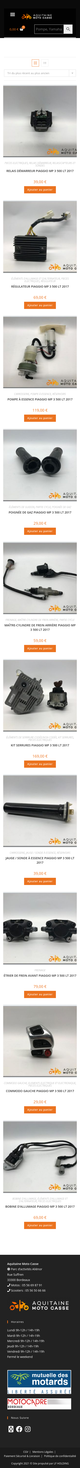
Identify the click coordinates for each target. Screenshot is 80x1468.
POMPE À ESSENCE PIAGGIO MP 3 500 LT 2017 (40, 399)
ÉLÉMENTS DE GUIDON (22, 507)
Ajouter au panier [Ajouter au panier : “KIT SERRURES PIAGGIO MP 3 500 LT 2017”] (39, 764)
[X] (11, 1429)
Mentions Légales (42, 1452)
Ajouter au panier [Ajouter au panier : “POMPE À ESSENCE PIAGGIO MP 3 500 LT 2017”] (39, 418)
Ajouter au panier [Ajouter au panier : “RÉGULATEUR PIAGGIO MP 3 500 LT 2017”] (39, 305)
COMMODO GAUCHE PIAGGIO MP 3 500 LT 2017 (40, 1091)
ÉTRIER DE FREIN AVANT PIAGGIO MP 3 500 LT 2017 (40, 976)
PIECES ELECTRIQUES (16, 163)
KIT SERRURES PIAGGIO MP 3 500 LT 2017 (40, 745)
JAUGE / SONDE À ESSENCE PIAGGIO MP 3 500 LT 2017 (40, 860)
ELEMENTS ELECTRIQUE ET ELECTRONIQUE (52, 1083)
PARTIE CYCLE (43, 507)
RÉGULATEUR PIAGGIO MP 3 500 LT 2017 (40, 286)
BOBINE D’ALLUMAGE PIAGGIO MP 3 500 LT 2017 (40, 1206)
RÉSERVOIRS (59, 394)
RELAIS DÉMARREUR (40, 163)
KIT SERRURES (65, 737)
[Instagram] (28, 1429)
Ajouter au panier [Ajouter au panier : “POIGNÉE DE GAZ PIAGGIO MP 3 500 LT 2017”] (39, 531)
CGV (25, 1452)
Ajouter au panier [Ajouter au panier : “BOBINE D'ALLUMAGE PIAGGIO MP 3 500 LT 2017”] (39, 1225)
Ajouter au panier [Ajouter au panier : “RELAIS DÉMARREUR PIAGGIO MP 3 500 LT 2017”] (39, 189)
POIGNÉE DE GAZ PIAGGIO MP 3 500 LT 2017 (40, 512)
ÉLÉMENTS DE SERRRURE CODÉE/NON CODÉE (31, 737)
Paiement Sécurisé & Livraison (22, 1456)
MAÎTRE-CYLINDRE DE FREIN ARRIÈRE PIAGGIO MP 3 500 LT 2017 (40, 627)
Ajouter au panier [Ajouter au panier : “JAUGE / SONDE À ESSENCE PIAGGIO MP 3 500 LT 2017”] (39, 881)
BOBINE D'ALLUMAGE (24, 1198)
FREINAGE (11, 620)
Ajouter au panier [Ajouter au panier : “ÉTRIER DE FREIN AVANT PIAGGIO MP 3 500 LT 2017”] (39, 994)
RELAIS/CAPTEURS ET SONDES (55, 164)
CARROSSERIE (21, 394)
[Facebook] (19, 1429)
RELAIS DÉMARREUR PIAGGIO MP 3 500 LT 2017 (40, 171)
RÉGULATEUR (48, 281)
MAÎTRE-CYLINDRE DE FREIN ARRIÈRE (38, 620)
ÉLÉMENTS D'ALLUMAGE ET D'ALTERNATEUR (35, 278)
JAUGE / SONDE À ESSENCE (41, 853)
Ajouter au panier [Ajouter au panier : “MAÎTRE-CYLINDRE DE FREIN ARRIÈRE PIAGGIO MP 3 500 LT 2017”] (39, 648)
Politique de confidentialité (60, 1456)
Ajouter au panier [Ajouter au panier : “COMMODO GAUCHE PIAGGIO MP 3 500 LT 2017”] (39, 1110)
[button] (12, 14)
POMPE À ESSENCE (40, 394)
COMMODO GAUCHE (15, 1083)
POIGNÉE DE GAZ (61, 507)
